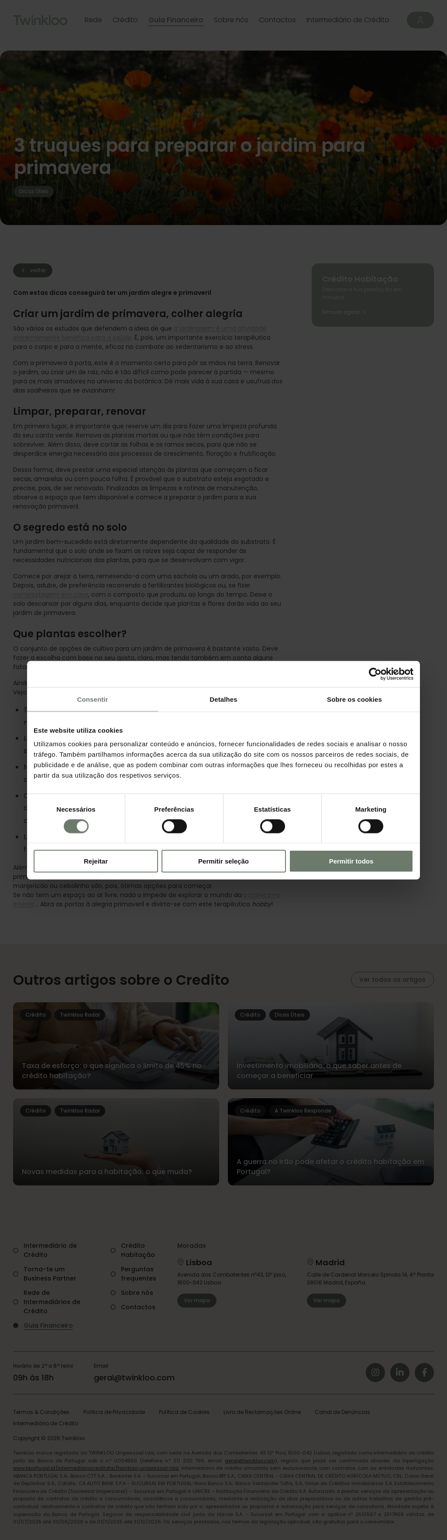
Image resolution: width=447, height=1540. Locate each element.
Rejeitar (96, 861)
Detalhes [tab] (223, 699)
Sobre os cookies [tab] (354, 699)
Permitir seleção (223, 861)
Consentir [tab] (92, 699)
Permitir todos (351, 861)
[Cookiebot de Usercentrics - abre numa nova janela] (375, 673)
